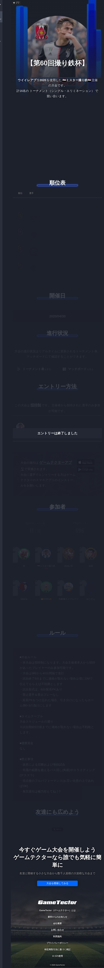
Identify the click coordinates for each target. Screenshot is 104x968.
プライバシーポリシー (57, 943)
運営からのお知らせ (57, 917)
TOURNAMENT (5, 19)
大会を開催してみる (57, 883)
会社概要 (57, 923)
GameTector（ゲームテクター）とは (57, 910)
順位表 (57, 183)
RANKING (5, 52)
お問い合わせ (57, 930)
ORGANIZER (5, 41)
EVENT (5, 63)
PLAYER (5, 30)
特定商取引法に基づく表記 (57, 949)
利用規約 (57, 936)
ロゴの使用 (57, 956)
